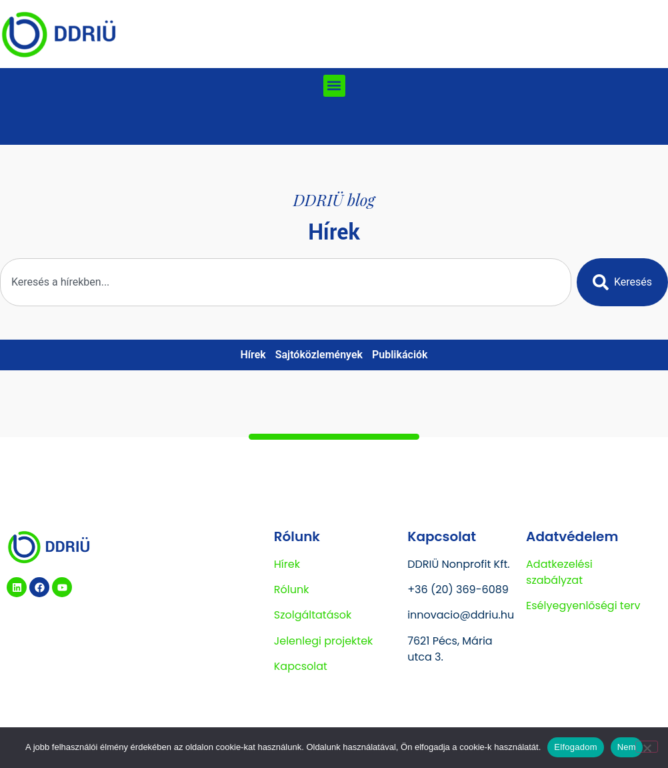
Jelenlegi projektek (323, 641)
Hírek (252, 354)
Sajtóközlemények (319, 354)
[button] (334, 86)
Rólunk (291, 589)
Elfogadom (575, 747)
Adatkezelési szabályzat (559, 572)
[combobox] (285, 282)
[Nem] (646, 747)
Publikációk (400, 354)
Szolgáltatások (313, 615)
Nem (626, 747)
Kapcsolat (300, 666)
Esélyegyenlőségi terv (583, 605)
